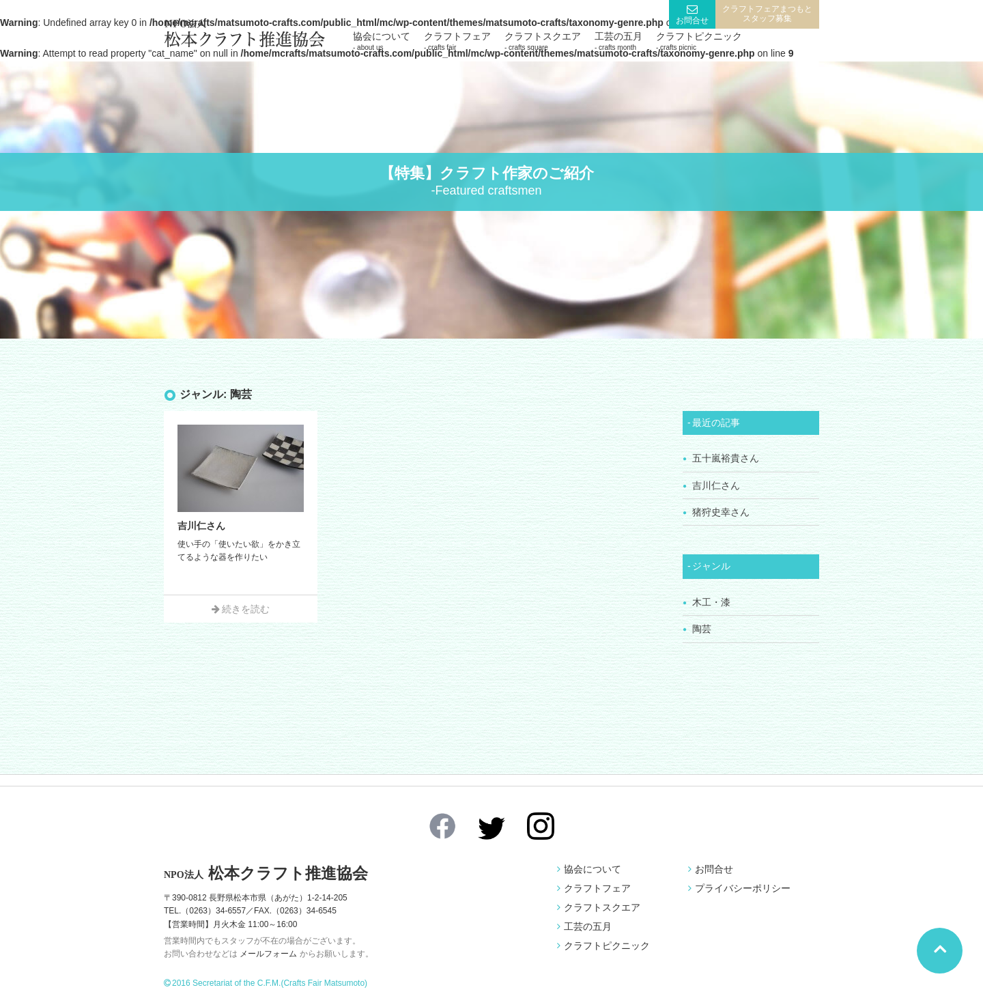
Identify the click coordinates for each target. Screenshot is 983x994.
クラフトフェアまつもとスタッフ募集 (767, 13)
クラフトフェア (457, 41)
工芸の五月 (618, 41)
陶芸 (701, 628)
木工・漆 (711, 602)
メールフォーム (268, 953)
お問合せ (692, 20)
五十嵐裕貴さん (725, 458)
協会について (381, 41)
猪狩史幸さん (721, 512)
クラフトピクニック (699, 41)
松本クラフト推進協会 (266, 873)
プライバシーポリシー (742, 888)
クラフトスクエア (542, 41)
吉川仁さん (716, 485)
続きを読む (246, 609)
